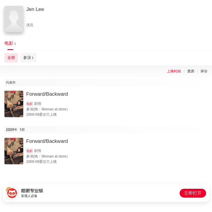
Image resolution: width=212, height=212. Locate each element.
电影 (29, 103)
